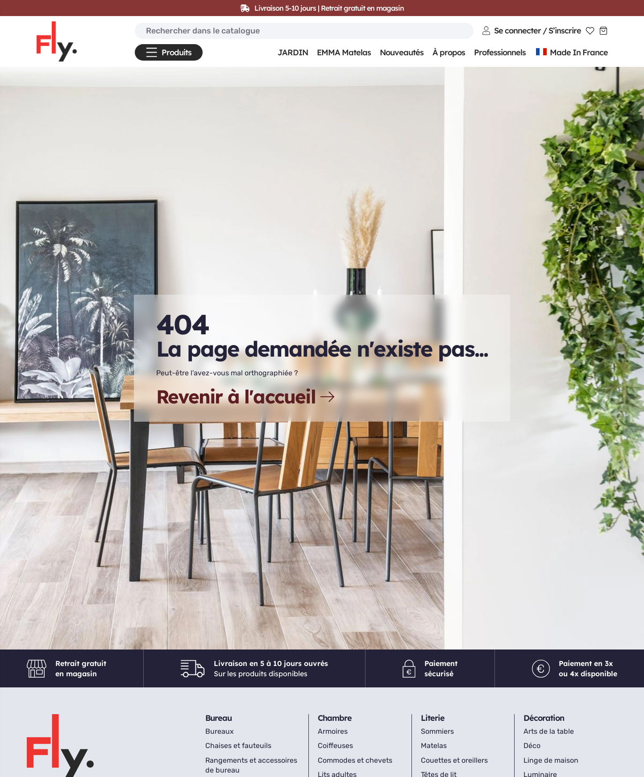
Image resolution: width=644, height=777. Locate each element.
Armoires (333, 731)
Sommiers (437, 731)
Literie (433, 718)
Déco (532, 745)
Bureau (218, 718)
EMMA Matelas (344, 52)
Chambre (335, 718)
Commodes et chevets (355, 760)
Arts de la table (549, 731)
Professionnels (500, 52)
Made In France (571, 52)
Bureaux (219, 731)
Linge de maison (551, 760)
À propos (448, 52)
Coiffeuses (335, 745)
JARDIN (293, 52)
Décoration (544, 718)
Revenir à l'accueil (246, 396)
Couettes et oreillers (454, 760)
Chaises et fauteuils (238, 745)
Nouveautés (402, 52)
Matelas (434, 745)
